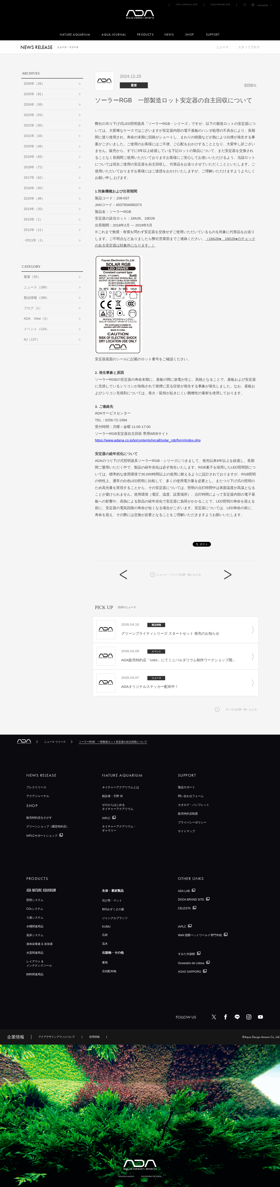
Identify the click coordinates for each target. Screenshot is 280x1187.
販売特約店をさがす (39, 817)
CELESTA (184, 908)
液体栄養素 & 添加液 (39, 944)
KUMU (106, 926)
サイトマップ (186, 831)
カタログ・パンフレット (193, 805)
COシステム (34, 908)
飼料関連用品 (34, 974)
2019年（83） (34, 157)
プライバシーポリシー (192, 822)
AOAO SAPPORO (189, 971)
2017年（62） (34, 177)
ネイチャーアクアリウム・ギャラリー (119, 828)
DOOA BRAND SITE (220, 4)
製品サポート (186, 787)
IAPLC (106, 818)
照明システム (34, 900)
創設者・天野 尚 (112, 796)
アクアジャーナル (37, 796)
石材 (105, 935)
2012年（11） (34, 230)
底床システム (34, 935)
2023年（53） (34, 115)
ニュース (222, 47)
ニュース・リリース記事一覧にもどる (179, 574)
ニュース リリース (55, 741)
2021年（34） (34, 136)
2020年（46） (34, 146)
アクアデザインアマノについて (56, 1036)
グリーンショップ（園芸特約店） (47, 826)
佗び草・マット (112, 900)
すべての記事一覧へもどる (241, 709)
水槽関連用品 (34, 926)
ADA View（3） (36, 318)
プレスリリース (36, 787)
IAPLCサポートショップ (41, 835)
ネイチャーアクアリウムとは (120, 787)
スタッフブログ (249, 47)
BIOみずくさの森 (113, 909)
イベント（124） (36, 329)
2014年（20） (34, 209)
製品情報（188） (36, 298)
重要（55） (32, 277)
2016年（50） (34, 188)
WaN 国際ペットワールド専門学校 (200, 935)
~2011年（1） (34, 240)
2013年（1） (33, 219)
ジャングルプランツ (115, 918)
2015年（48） (34, 198)
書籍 (105, 962)
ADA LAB (184, 890)
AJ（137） (32, 339)
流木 (105, 943)
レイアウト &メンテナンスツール (39, 963)
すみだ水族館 (186, 954)
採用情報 (94, 1036)
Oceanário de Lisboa (191, 963)
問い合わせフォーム (191, 796)
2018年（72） (34, 167)
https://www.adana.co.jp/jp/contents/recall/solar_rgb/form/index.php (148, 440)
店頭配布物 (109, 971)
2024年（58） (34, 104)
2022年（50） (34, 125)
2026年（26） (34, 83)
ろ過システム (34, 917)
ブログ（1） (33, 308)
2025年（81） (34, 94)
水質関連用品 (34, 952)
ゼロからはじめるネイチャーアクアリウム (117, 807)
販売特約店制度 (188, 813)
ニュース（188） (36, 287)
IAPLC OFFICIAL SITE (186, 4)
